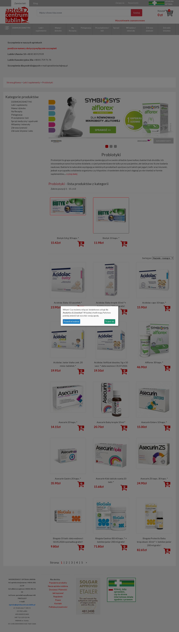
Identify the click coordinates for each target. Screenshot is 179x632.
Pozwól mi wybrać (71, 321)
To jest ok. (109, 321)
